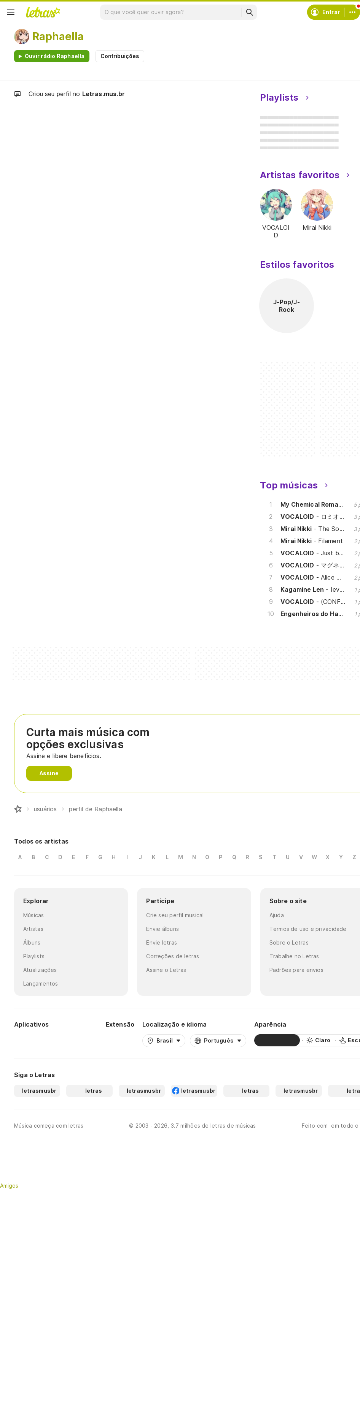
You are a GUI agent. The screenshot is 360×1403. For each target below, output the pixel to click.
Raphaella (58, 36)
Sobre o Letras (289, 942)
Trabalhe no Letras (294, 956)
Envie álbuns (162, 929)
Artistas (33, 929)
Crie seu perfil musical (175, 915)
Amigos (9, 1185)
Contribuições (119, 56)
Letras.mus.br (103, 94)
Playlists (34, 956)
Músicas (33, 915)
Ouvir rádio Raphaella (55, 56)
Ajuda (276, 915)
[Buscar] (249, 12)
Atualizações (40, 970)
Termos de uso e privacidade (308, 929)
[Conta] (352, 12)
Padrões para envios (296, 970)
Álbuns (31, 942)
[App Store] (79, 1040)
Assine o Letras (166, 970)
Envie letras (161, 942)
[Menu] (10, 12)
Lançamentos (40, 983)
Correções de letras (172, 956)
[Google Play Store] (34, 1040)
